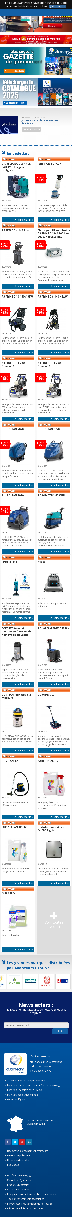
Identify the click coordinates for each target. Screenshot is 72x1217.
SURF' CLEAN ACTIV (14, 827)
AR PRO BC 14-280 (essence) (13, 364)
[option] (36, 125)
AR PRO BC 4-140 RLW (15, 230)
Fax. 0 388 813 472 (40, 1070)
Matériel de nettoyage (18, 1175)
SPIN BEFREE (9, 562)
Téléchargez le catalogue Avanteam (26, 1080)
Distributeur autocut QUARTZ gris (52, 829)
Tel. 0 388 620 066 (40, 1066)
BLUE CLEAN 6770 (49, 429)
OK (60, 1031)
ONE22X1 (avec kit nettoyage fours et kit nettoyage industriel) (16, 631)
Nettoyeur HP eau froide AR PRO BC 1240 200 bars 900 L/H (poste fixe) (54, 233)
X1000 (41, 562)
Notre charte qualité (17, 1160)
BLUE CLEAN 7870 (13, 429)
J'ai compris (57, 6)
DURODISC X (46, 694)
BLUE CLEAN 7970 (13, 495)
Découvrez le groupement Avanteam (26, 1150)
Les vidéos (12, 1165)
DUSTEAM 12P (10, 761)
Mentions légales (15, 1099)
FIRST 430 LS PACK (49, 163)
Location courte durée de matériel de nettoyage (33, 1085)
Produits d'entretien (17, 1184)
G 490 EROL (9, 893)
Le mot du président (17, 1155)
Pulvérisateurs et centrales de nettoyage (28, 1203)
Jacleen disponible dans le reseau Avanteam (40, 122)
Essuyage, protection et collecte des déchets (31, 1194)
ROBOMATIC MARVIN (51, 495)
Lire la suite (32, 129)
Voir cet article (23, 219)
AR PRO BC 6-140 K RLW (53, 296)
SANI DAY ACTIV (48, 761)
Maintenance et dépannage (21, 1094)
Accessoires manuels (17, 1189)
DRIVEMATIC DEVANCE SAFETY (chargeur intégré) (16, 167)
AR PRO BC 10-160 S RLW (17, 296)
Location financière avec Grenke (23, 1090)
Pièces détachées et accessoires (24, 1208)
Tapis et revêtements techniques (24, 1199)
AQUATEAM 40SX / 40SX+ (53, 628)
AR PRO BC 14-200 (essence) (49, 364)
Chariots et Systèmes (18, 1180)
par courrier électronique (46, 1061)
